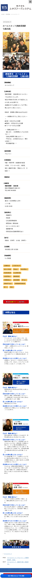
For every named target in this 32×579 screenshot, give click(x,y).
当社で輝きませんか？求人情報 (16, 576)
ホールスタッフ (8, 553)
